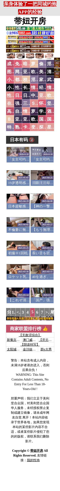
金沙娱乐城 (31, 349)
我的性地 (33, 460)
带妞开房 (30, 21)
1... (14, 312)
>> (47, 312)
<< (19, 312)
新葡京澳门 (15, 340)
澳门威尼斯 (31, 340)
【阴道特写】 (30, 344)
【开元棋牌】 (48, 340)
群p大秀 (46, 349)
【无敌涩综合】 (30, 335)
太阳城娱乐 (15, 349)
